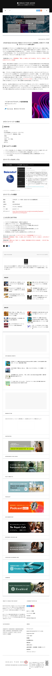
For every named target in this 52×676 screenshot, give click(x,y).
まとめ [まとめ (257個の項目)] (21, 630)
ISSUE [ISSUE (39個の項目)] (4, 630)
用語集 (28, 638)
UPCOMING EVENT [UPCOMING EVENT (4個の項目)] (15, 630)
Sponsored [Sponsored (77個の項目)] (8, 630)
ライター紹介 (29, 635)
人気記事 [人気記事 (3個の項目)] (9, 634)
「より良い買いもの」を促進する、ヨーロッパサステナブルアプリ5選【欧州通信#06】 (17, 284)
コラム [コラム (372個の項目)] (15, 632)
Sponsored (34, 25)
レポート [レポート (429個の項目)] (4, 634)
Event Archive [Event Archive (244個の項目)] (11, 629)
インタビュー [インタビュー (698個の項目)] (10, 632)
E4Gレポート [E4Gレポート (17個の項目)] (5, 629)
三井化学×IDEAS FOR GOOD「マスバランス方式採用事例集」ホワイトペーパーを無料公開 (17, 296)
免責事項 (28, 649)
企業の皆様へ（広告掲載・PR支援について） (36, 647)
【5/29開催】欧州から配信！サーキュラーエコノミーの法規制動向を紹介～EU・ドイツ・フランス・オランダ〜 (40, 297)
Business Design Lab (31, 618)
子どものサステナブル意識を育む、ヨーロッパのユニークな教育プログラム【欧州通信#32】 (17, 290)
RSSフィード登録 (30, 611)
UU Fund (21, 615)
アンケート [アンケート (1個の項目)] (5, 632)
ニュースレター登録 (31, 613)
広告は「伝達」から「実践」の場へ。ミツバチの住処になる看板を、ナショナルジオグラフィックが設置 (17, 314)
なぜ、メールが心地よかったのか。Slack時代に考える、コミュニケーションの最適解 (40, 327)
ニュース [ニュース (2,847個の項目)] (19, 632)
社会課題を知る (30, 640)
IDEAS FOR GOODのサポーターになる (35, 631)
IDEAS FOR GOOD (16, 662)
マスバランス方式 (27, 79)
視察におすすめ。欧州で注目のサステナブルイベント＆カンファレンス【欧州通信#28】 (40, 284)
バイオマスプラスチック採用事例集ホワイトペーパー (29, 235)
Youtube (28, 615)
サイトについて (30, 629)
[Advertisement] (26, 343)
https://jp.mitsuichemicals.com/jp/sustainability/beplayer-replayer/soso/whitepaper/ (28, 212)
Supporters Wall (30, 633)
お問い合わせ (29, 645)
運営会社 (28, 642)
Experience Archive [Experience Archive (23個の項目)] (19, 629)
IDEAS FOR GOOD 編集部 (26, 25)
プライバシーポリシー (31, 651)
